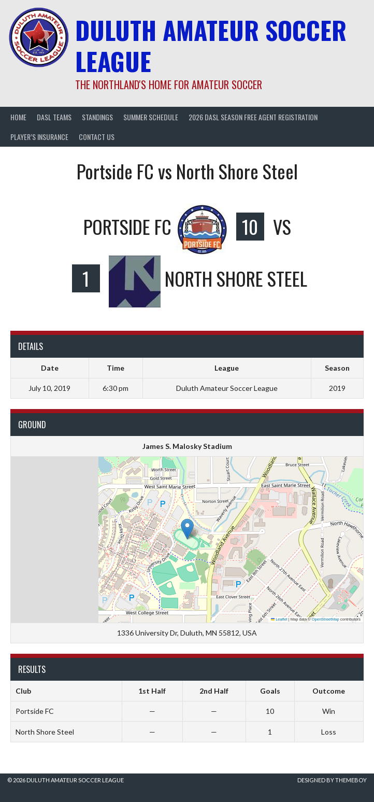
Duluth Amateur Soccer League (211, 45)
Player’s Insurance (39, 136)
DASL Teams (54, 116)
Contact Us (96, 136)
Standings (97, 116)
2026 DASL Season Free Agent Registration (253, 116)
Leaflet (279, 619)
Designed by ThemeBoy (332, 780)
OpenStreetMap (325, 619)
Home (18, 116)
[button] (187, 529)
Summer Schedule (150, 116)
